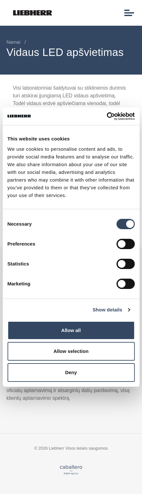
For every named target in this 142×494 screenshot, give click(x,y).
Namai (13, 42)
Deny (71, 372)
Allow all (71, 330)
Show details (107, 309)
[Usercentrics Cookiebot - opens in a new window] (107, 116)
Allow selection (71, 351)
